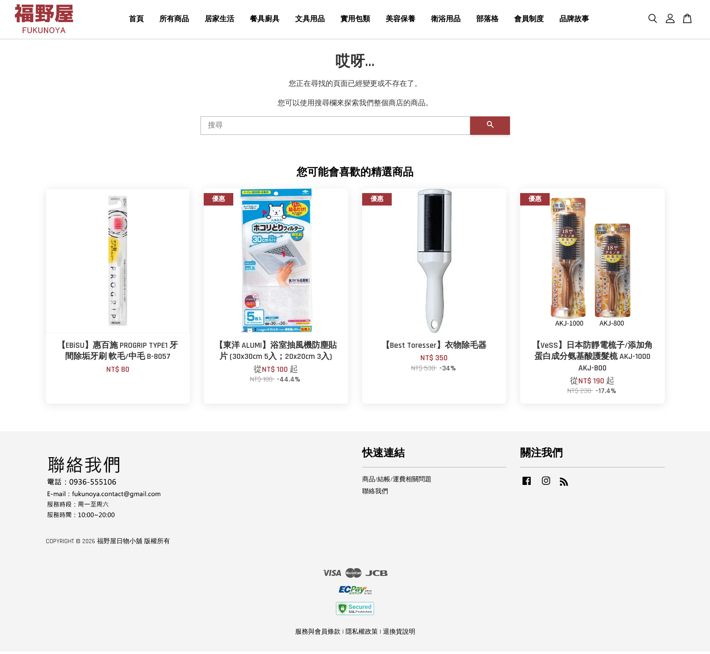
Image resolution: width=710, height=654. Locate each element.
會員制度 (529, 20)
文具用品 (310, 20)
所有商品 (174, 20)
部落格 (487, 20)
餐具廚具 (264, 20)
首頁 (136, 20)
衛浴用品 (446, 20)
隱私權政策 (362, 634)
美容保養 (400, 20)
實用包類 (355, 20)
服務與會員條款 (317, 634)
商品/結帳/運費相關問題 (396, 482)
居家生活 (219, 20)
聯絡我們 (375, 494)
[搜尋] (335, 128)
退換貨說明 (399, 634)
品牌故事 (574, 20)
